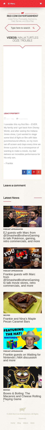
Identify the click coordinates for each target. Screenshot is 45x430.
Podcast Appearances (13, 229)
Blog (19, 423)
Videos (25, 423)
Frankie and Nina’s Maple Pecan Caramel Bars (19, 320)
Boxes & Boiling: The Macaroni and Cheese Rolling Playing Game (22, 396)
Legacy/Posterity (11, 113)
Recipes (6, 315)
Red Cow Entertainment (21, 414)
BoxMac (6, 390)
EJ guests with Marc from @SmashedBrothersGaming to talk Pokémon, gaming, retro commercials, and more (21, 237)
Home (13, 423)
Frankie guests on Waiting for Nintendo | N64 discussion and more (22, 357)
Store (32, 423)
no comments (21, 119)
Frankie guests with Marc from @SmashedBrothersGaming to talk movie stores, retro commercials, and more (21, 280)
